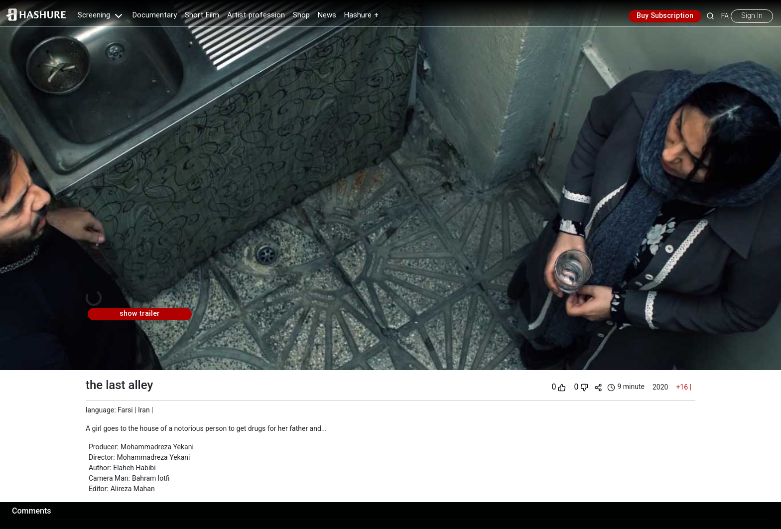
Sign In (752, 15)
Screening (101, 15)
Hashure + (361, 15)
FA (725, 16)
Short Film (202, 15)
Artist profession (256, 15)
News (327, 15)
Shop (301, 15)
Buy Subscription (665, 15)
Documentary (154, 15)
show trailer (140, 313)
